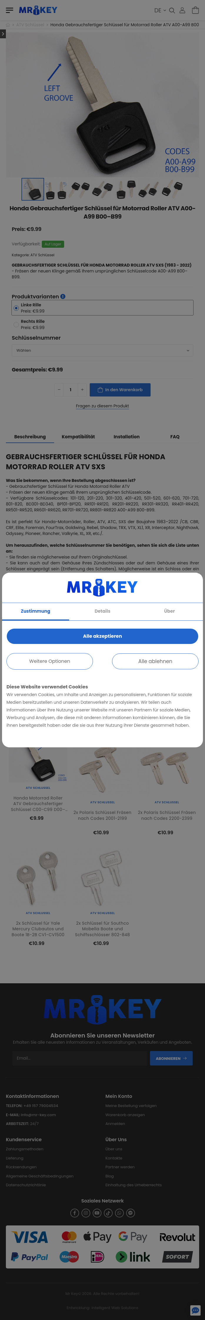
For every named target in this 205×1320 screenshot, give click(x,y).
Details (103, 611)
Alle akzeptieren (102, 636)
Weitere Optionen (49, 661)
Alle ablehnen (155, 661)
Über (169, 611)
